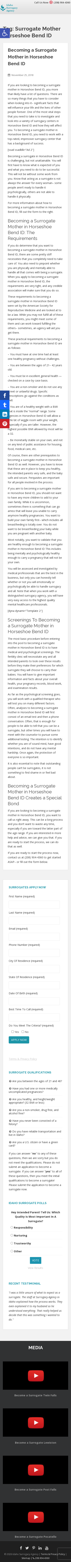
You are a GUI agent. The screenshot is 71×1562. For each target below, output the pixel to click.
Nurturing (20, 1235)
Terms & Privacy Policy (23, 1059)
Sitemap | (27, 1558)
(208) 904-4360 (62, 2)
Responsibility (23, 1227)
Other (18, 1251)
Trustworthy (22, 1243)
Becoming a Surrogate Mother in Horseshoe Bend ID (32, 56)
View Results (35, 1268)
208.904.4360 (41, 1558)
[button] (5, 33)
